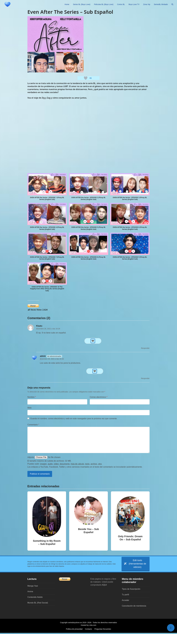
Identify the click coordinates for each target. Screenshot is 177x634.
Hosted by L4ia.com (88, 626)
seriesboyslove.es (75, 624)
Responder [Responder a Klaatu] (145, 348)
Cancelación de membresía (134, 607)
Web (29, 408)
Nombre (31, 397)
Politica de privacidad (74, 630)
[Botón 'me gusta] (86, 78)
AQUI (104, 586)
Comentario (33, 425)
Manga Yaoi (32, 587)
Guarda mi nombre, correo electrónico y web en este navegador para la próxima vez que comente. (73, 418)
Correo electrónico (98, 397)
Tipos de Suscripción (131, 590)
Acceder (125, 601)
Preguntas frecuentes (102, 630)
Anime (30, 593)
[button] (172, 4)
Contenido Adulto (35, 598)
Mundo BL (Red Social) (37, 604)
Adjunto (30, 457)
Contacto (88, 630)
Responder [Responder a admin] (145, 378)
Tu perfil (125, 596)
